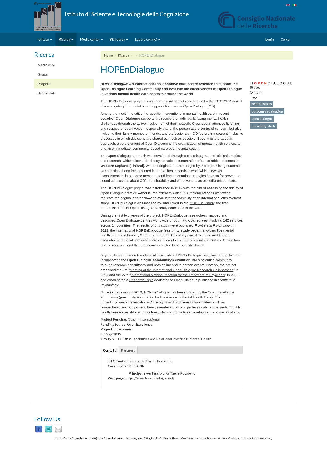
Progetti (44, 84)
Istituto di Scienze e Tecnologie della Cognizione (127, 14)
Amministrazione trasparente (203, 438)
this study (162, 225)
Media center (91, 39)
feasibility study (263, 126)
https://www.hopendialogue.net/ (150, 378)
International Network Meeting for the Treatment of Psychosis (178, 275)
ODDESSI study (202, 203)
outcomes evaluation (267, 111)
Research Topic (141, 280)
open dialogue (262, 118)
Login (269, 39)
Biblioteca (119, 39)
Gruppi (42, 74)
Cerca (285, 39)
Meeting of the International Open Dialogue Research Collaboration (181, 270)
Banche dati (46, 93)
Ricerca (66, 39)
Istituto (44, 39)
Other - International (144, 319)
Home (108, 55)
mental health (261, 104)
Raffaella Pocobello (157, 361)
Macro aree (46, 65)
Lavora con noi (147, 39)
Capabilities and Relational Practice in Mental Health (171, 339)
